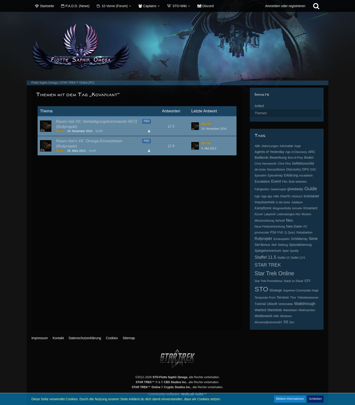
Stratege (275, 290)
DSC (313, 169)
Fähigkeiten (262, 189)
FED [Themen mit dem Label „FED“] (146, 121)
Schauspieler (281, 239)
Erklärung (291, 175)
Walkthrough (304, 304)
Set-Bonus (262, 245)
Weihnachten (307, 310)
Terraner (282, 297)
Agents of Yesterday (269, 152)
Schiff (99, 131)
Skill (273, 245)
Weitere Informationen (290, 398)
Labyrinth (270, 214)
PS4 (273, 232)
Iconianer (311, 196)
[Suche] (316, 6)
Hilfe (276, 196)
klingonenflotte (282, 208)
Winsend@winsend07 (268, 322)
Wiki (276, 316)
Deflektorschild (303, 163)
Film (285, 181)
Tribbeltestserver (307, 297)
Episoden (260, 175)
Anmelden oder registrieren (285, 6)
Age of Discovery (296, 152)
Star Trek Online (274, 273)
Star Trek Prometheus (268, 281)
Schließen (315, 398)
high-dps (266, 196)
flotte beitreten (298, 181)
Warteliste (274, 310)
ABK (257, 146)
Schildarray (299, 239)
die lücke (260, 169)
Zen (291, 322)
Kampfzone (263, 208)
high (257, 196)
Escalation (262, 181)
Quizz (291, 232)
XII (285, 322)
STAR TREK (268, 264)
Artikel (259, 106)
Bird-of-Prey (295, 157)
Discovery (293, 169)
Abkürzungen (269, 146)
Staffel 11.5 (265, 257)
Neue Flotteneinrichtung (270, 226)
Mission (306, 214)
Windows (286, 316)
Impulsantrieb (265, 202)
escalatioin (306, 175)
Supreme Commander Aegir (301, 290)
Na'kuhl (280, 220)
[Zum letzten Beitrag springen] (195, 126)
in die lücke (283, 202)
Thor (293, 297)
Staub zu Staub (293, 281)
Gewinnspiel (278, 189)
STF (307, 281)
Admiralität (286, 146)
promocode (262, 232)
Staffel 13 (283, 257)
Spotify (294, 251)
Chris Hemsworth (265, 163)
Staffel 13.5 (298, 257)
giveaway (295, 189)
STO (261, 289)
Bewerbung (278, 157)
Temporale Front (265, 297)
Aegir (297, 146)
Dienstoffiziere (276, 169)
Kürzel (259, 214)
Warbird (260, 310)
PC (305, 226)
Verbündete (285, 304)
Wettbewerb (263, 316)
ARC (311, 152)
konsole (297, 208)
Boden (309, 157)
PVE (280, 232)
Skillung (283, 245)
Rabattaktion (304, 232)
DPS (305, 169)
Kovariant (310, 208)
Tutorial (260, 304)
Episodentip (275, 175)
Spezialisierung (300, 245)
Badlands (261, 157)
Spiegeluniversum (268, 251)
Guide (310, 188)
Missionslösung (264, 220)
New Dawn (294, 226)
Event (276, 181)
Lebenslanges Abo (288, 214)
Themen (261, 113)
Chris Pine (284, 163)
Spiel (285, 251)
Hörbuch (297, 196)
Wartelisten (290, 310)
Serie (313, 239)
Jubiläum (297, 202)
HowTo (285, 196)
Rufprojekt (263, 239)
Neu (289, 220)
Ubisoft (272, 304)
